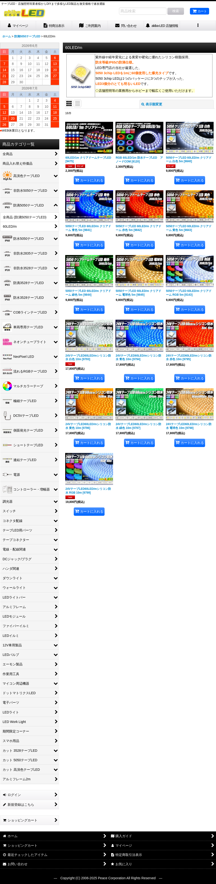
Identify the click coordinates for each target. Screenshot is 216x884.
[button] (198, 26)
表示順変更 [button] (151, 104)
